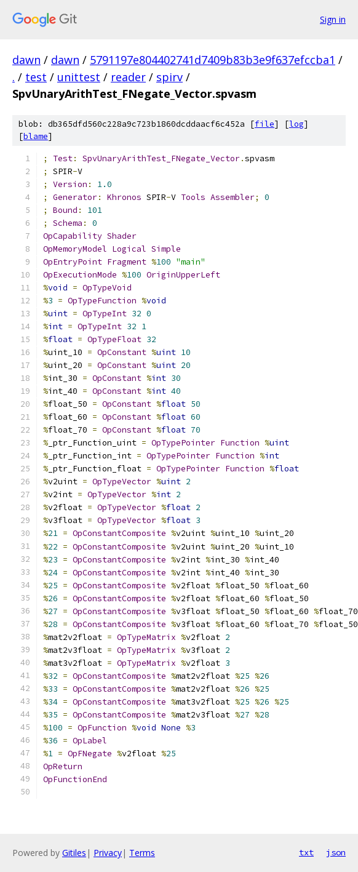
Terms (142, 852)
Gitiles (74, 852)
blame (35, 136)
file (264, 124)
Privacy (107, 852)
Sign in (333, 19)
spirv (169, 77)
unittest (78, 77)
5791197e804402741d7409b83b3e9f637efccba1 (212, 59)
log (296, 124)
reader (128, 77)
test (36, 77)
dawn (26, 59)
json (336, 852)
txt (306, 852)
